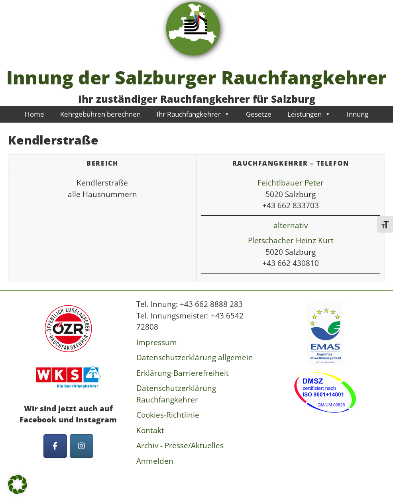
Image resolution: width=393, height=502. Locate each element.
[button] (17, 484)
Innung (357, 114)
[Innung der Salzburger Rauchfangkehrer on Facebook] (55, 446)
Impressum (156, 342)
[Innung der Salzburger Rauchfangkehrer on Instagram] (81, 446)
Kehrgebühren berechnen (100, 114)
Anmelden (154, 461)
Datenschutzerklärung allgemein (194, 357)
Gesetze (258, 114)
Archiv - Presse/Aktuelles (180, 445)
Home (34, 114)
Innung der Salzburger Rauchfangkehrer (196, 77)
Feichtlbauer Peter (290, 183)
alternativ (290, 225)
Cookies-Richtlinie (167, 415)
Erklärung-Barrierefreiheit (182, 373)
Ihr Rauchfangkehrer (193, 114)
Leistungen (309, 114)
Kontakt (150, 430)
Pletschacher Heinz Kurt (291, 240)
